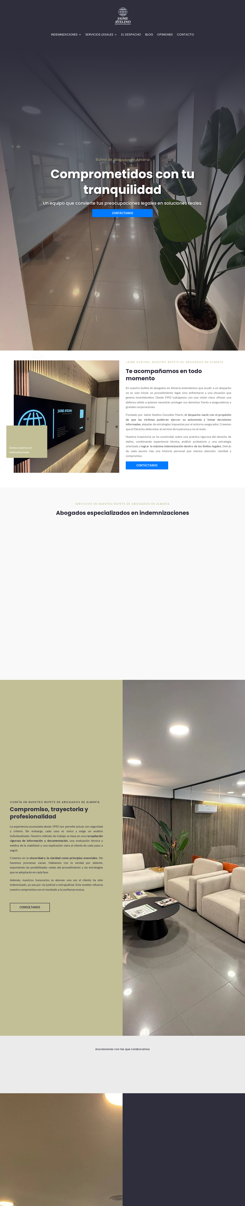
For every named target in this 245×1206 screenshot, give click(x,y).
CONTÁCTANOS (122, 213)
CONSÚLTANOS (30, 907)
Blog (149, 35)
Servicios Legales (99, 35)
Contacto (185, 35)
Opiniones (165, 35)
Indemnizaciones (64, 35)
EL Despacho (131, 35)
